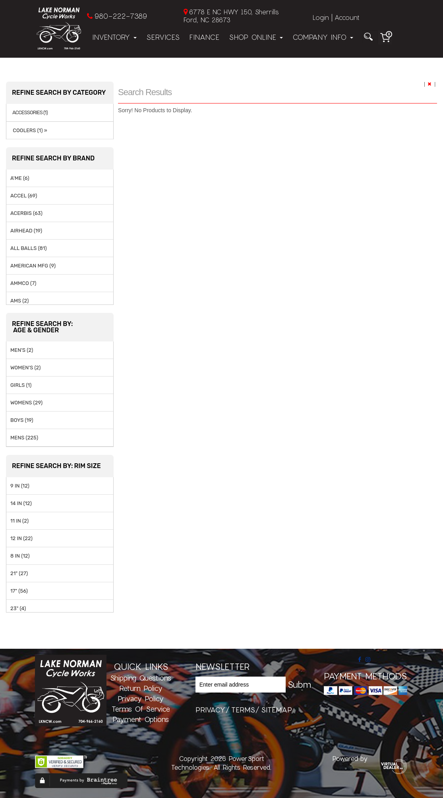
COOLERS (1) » (28, 130)
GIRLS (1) (20, 385)
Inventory (114, 37)
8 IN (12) (20, 556)
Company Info (322, 37)
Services (163, 37)
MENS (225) (24, 438)
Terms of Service (141, 708)
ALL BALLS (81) (28, 248)
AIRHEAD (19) (26, 231)
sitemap (276, 709)
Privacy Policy (141, 698)
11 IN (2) (19, 521)
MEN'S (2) (21, 350)
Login (321, 17)
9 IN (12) (19, 486)
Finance (204, 37)
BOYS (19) (21, 420)
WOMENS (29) (26, 403)
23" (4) (18, 608)
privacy (210, 709)
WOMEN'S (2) (25, 368)
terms (243, 709)
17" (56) (19, 591)
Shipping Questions (140, 677)
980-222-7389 (120, 16)
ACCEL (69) (23, 196)
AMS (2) (19, 301)
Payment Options (140, 719)
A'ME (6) (19, 178)
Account (347, 17)
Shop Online (256, 37)
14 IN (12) (21, 503)
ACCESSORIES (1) (30, 112)
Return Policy (140, 688)
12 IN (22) (21, 538)
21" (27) (19, 573)
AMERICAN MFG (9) (33, 266)
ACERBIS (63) (26, 213)
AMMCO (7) (23, 283)
